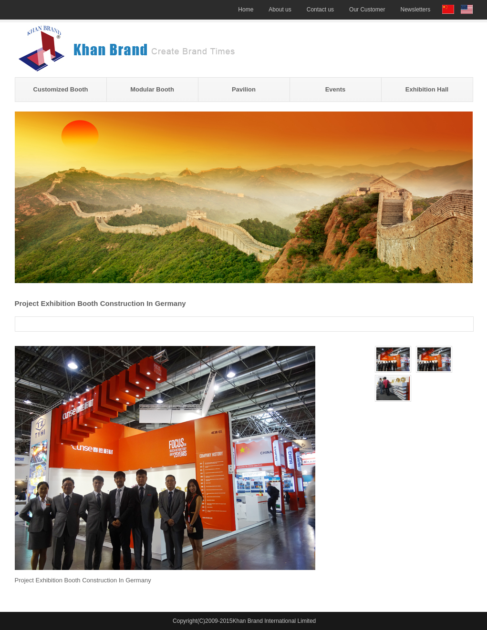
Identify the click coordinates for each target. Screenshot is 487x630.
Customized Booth (60, 89)
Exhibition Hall (426, 89)
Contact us (320, 9)
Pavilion (244, 89)
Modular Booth (152, 89)
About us (280, 9)
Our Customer (367, 9)
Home (245, 9)
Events (335, 89)
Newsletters (415, 9)
